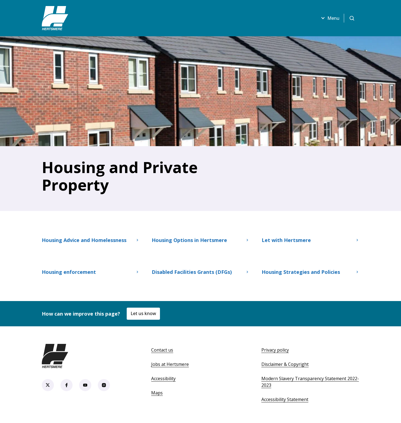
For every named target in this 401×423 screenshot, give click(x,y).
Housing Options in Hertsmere (201, 240)
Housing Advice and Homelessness (91, 240)
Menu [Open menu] (329, 18)
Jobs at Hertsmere (170, 364)
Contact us (162, 350)
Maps (157, 393)
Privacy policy (275, 350)
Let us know (143, 313)
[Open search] (351, 18)
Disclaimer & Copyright (285, 364)
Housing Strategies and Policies (310, 272)
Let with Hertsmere (310, 240)
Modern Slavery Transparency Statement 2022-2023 (310, 381)
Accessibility (163, 378)
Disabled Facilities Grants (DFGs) (201, 272)
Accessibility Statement (284, 399)
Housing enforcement (91, 272)
